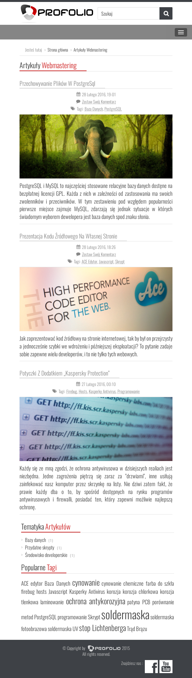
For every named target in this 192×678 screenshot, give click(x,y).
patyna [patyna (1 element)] (133, 602)
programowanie (128, 391)
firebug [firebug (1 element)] (27, 591)
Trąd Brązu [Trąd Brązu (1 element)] (137, 628)
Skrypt (120, 261)
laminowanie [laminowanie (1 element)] (52, 602)
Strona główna (58, 49)
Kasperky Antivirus (102, 391)
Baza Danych (94, 108)
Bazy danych (39, 539)
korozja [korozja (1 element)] (114, 591)
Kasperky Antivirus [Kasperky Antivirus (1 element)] (87, 591)
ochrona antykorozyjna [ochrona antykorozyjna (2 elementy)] (95, 601)
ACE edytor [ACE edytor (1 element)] (32, 583)
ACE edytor (89, 261)
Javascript (106, 261)
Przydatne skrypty (43, 547)
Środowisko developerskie (50, 554)
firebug (71, 391)
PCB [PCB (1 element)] (146, 602)
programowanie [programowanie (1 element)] (72, 617)
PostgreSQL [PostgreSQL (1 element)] (45, 617)
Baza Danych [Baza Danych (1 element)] (57, 583)
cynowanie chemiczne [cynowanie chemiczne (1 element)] (123, 583)
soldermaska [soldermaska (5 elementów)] (125, 614)
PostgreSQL (113, 108)
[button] (165, 13)
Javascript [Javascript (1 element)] (57, 591)
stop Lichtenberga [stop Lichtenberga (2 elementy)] (102, 627)
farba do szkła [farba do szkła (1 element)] (160, 583)
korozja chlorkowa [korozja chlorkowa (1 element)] (140, 591)
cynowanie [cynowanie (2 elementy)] (86, 582)
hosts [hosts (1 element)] (41, 591)
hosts (83, 391)
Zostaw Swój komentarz (99, 101)
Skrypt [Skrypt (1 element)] (94, 617)
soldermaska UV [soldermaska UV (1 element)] (63, 628)
